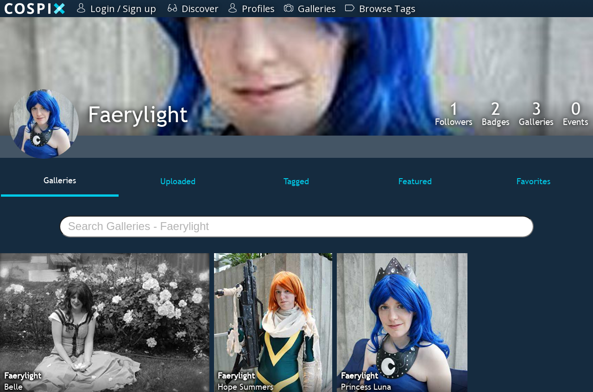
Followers (454, 113)
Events (575, 113)
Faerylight (138, 114)
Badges (496, 113)
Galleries (536, 113)
